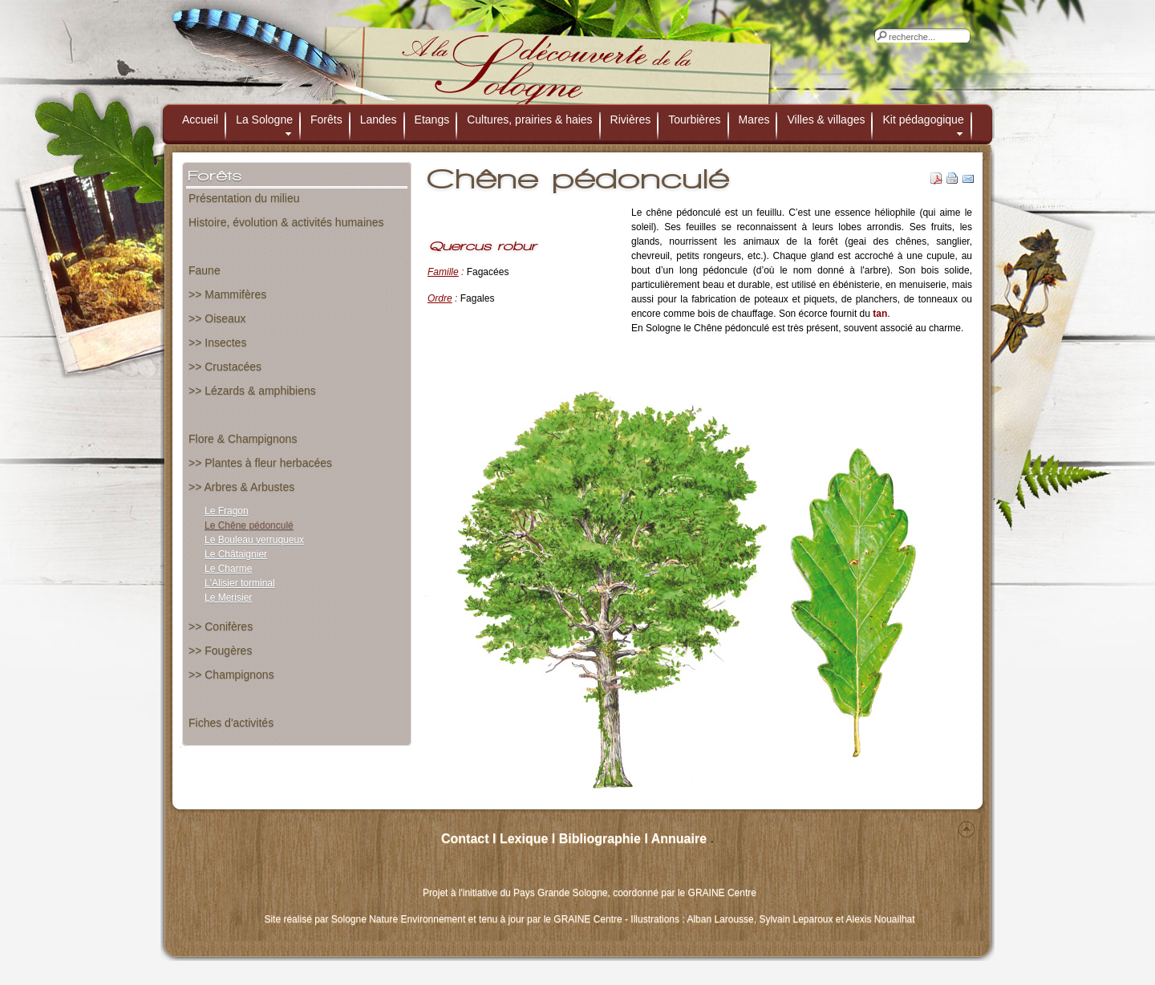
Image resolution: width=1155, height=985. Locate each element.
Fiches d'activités (231, 722)
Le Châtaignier (236, 554)
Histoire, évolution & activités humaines (286, 222)
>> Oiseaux (217, 318)
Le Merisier (228, 597)
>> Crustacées (224, 366)
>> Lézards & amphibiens (252, 390)
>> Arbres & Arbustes (241, 486)
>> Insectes (217, 342)
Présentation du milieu (244, 198)
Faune (204, 270)
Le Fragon (227, 511)
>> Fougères (220, 650)
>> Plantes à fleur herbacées (260, 462)
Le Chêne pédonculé (249, 525)
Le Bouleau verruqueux (254, 539)
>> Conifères (220, 626)
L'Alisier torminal (240, 583)
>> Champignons (231, 674)
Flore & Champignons (242, 438)
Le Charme (228, 568)
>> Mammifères (227, 294)
